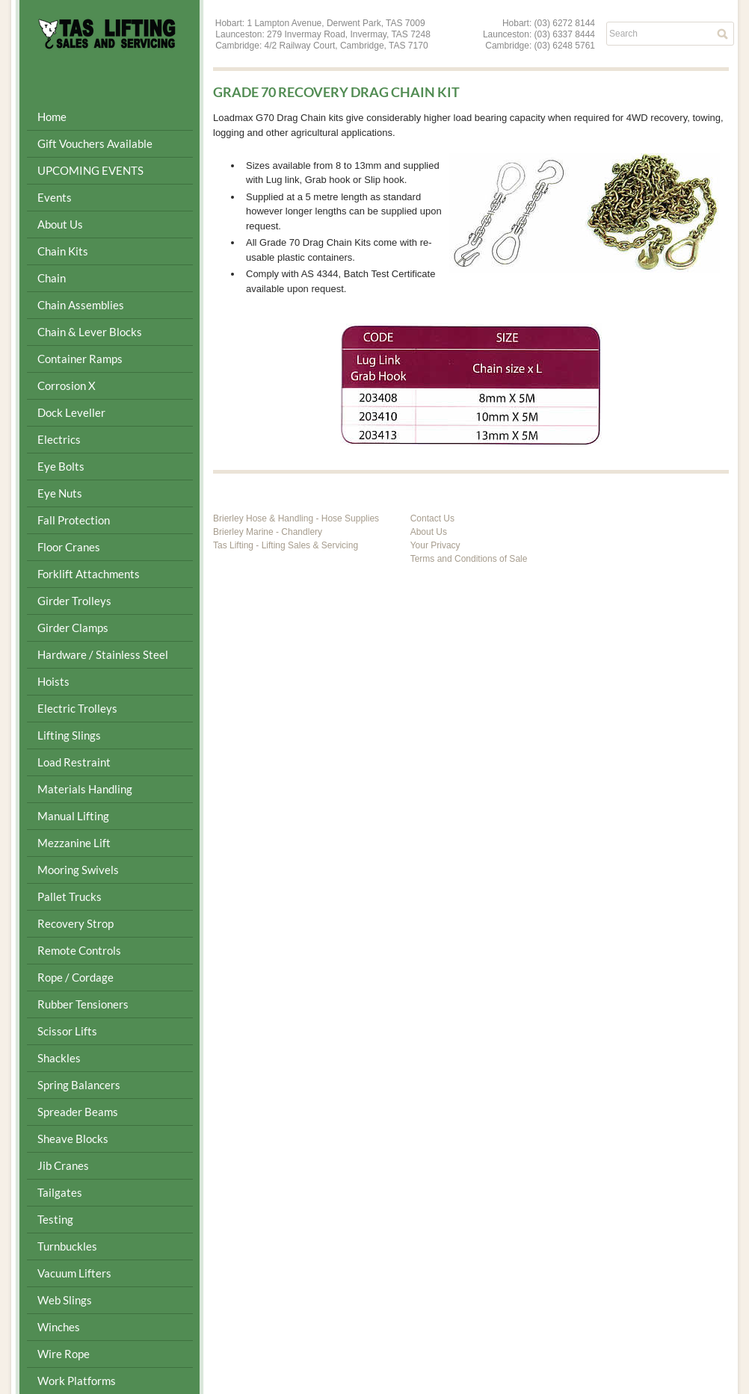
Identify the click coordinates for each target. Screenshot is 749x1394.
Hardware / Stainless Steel (102, 654)
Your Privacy (435, 545)
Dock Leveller (71, 412)
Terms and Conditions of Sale (469, 559)
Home (52, 116)
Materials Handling (84, 789)
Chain (51, 278)
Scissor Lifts (67, 1031)
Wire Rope (63, 1353)
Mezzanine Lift (74, 842)
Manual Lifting (73, 816)
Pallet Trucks (69, 896)
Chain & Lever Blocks (89, 331)
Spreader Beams (77, 1111)
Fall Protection (73, 520)
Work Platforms (76, 1380)
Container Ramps (80, 358)
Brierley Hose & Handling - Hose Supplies (296, 518)
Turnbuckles (67, 1246)
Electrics (59, 439)
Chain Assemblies (80, 305)
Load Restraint (74, 762)
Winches (58, 1326)
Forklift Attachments (88, 573)
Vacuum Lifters (74, 1273)
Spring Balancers (78, 1084)
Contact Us (432, 518)
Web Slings (64, 1300)
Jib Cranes (63, 1165)
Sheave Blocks (72, 1138)
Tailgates (59, 1192)
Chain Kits (62, 251)
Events (54, 197)
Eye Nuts (59, 493)
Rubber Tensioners (83, 1004)
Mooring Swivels (78, 869)
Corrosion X (66, 385)
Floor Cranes (68, 547)
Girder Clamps (72, 627)
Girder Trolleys (74, 600)
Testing (55, 1219)
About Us (60, 224)
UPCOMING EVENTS (90, 170)
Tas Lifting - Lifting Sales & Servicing (285, 545)
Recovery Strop (75, 923)
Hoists (53, 681)
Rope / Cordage (75, 977)
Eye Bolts (60, 466)
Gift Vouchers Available (94, 143)
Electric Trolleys (77, 708)
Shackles (59, 1058)
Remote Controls (79, 950)
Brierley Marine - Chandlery (267, 532)
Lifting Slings (69, 735)
